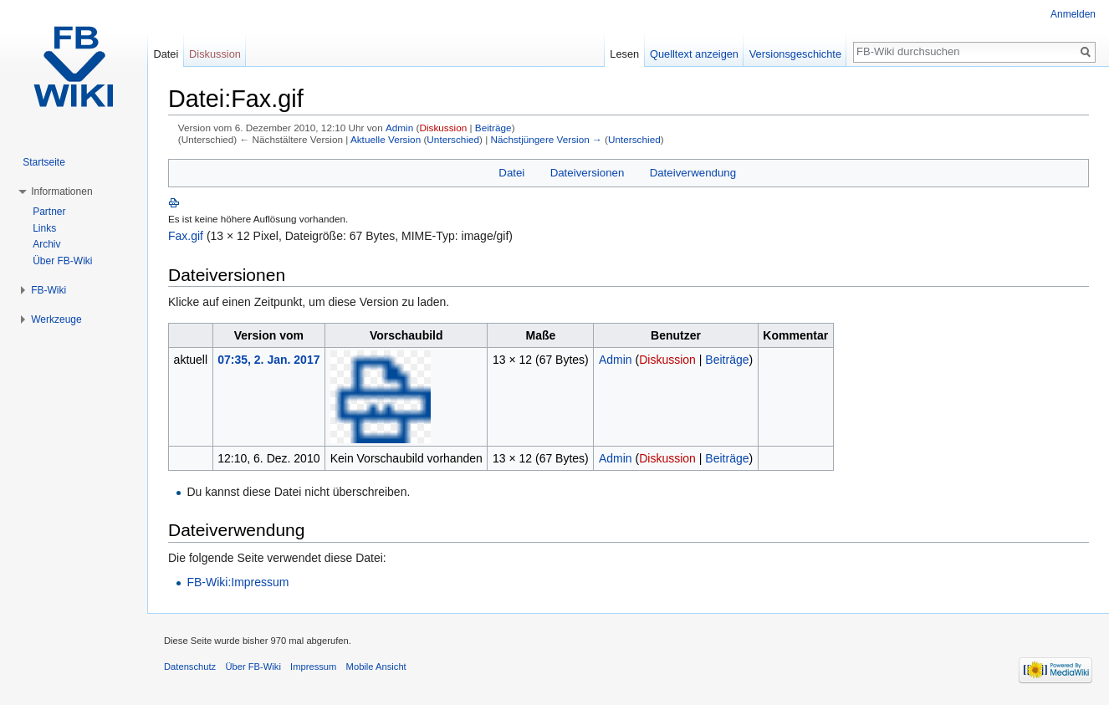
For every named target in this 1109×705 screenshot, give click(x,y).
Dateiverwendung (693, 172)
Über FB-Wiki (62, 261)
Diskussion (443, 127)
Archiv (46, 244)
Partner (49, 211)
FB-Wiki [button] (48, 290)
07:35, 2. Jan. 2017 (268, 359)
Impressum (313, 667)
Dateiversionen (587, 172)
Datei (511, 172)
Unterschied (453, 139)
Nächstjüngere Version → (546, 139)
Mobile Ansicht (376, 667)
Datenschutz (190, 667)
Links (44, 228)
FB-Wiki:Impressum (238, 582)
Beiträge (493, 127)
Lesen (624, 54)
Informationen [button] (61, 191)
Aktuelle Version (385, 139)
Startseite (44, 162)
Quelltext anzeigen (694, 54)
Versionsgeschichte (795, 54)
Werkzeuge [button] (56, 319)
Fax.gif (185, 236)
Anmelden (1073, 14)
